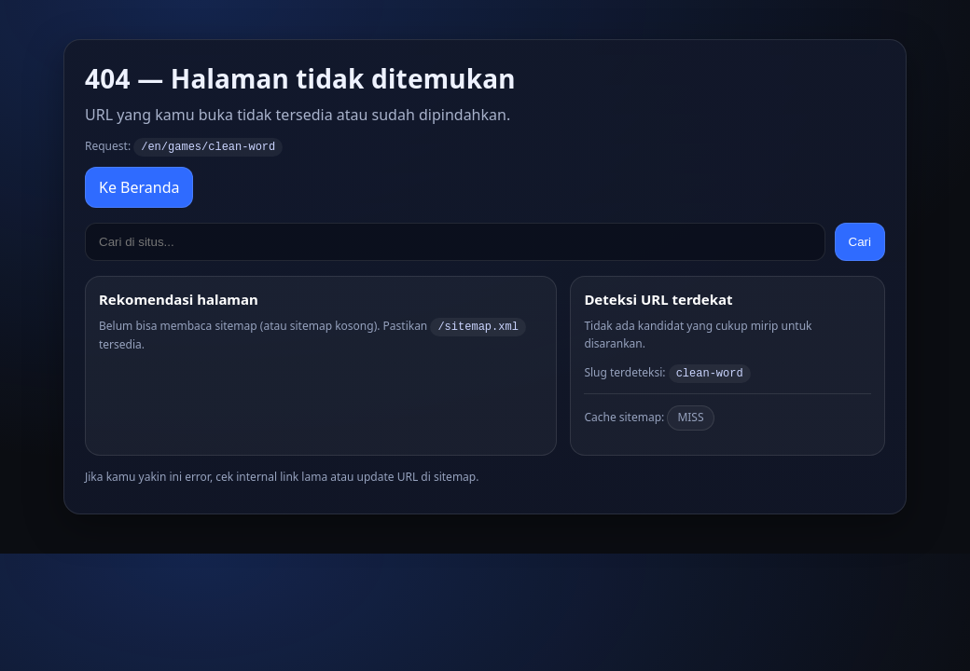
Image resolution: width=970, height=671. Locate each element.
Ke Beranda (139, 186)
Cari (860, 241)
